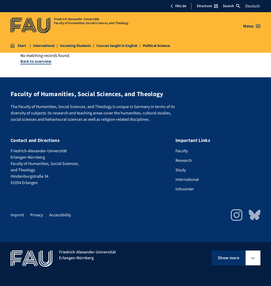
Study (180, 170)
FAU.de (178, 6)
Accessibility (60, 215)
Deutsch (252, 6)
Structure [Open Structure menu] (207, 6)
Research (183, 160)
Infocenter (184, 189)
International (187, 179)
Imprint (17, 215)
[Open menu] (251, 26)
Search (231, 6)
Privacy (36, 215)
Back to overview (35, 61)
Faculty (181, 151)
